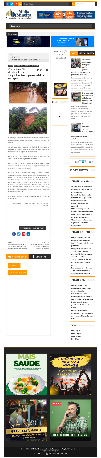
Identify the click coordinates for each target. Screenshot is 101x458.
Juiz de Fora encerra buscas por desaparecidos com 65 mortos (81, 262)
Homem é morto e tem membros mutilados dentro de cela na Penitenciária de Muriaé (82, 296)
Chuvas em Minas (18, 65)
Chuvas (11, 65)
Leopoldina (27, 65)
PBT (58, 451)
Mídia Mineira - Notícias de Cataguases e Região (50, 449)
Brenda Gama (76, 333)
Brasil (55, 101)
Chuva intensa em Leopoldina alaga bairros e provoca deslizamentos (81, 222)
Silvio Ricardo (76, 336)
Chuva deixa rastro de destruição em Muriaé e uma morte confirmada (81, 288)
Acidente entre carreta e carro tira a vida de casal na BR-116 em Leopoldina (81, 189)
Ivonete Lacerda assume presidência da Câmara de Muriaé (80, 305)
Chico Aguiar (75, 331)
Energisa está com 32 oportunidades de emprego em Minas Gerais (87, 98)
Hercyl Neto (75, 339)
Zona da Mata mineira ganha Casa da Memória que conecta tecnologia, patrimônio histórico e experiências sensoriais (81, 200)
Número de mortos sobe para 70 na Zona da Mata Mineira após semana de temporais (81, 270)
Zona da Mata (15, 57)
